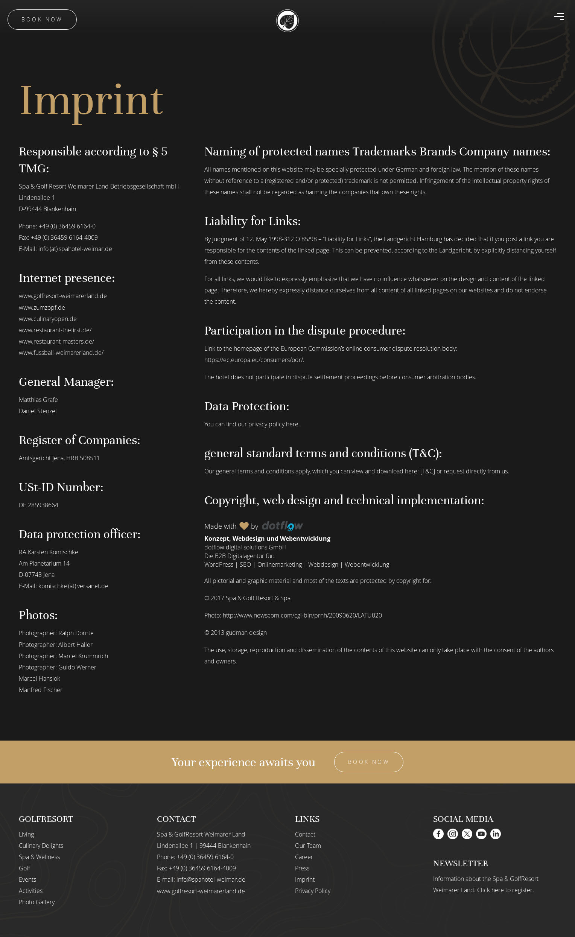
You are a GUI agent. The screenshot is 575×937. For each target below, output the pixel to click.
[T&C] (428, 471)
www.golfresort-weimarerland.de (63, 296)
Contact (305, 833)
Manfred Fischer (40, 689)
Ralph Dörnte (76, 632)
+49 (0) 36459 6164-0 (67, 226)
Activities (31, 890)
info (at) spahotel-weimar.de (75, 249)
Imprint (305, 879)
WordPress (218, 564)
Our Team (308, 845)
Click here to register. (505, 889)
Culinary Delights (41, 845)
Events (27, 879)
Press (302, 867)
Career (304, 856)
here (292, 424)
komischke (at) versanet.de (73, 585)
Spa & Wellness (39, 856)
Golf (24, 867)
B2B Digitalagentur (239, 556)
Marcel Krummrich (83, 655)
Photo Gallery (37, 901)
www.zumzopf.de (42, 307)
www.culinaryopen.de (48, 318)
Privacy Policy (312, 890)
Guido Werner (77, 666)
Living (26, 833)
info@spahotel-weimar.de (210, 879)
